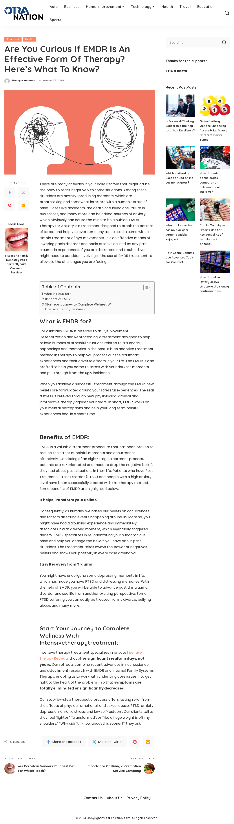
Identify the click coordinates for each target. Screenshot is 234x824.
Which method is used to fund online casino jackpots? (180, 177)
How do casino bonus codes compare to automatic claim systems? (211, 182)
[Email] (23, 205)
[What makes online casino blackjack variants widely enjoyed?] (181, 209)
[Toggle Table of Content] (145, 287)
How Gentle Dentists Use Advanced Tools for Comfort (180, 257)
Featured (13, 39)
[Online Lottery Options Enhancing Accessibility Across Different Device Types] (215, 106)
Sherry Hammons (23, 80)
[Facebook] (9, 192)
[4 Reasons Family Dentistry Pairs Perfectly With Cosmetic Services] (16, 240)
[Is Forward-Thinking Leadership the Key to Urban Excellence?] (181, 106)
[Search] (227, 13)
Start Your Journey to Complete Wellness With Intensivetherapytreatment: (82, 307)
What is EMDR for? (58, 294)
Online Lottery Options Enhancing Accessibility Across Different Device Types (214, 130)
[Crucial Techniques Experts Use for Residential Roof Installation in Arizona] (215, 209)
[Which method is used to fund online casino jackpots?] (181, 157)
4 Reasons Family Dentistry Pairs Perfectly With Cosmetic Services (16, 264)
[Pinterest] (9, 205)
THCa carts (176, 70)
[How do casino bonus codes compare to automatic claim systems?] (215, 157)
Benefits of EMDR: (58, 299)
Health (30, 39)
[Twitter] (23, 192)
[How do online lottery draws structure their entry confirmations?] (215, 262)
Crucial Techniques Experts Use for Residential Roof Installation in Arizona (213, 235)
